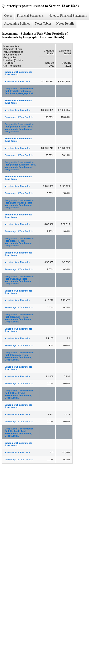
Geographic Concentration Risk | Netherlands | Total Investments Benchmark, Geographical (19, 204)
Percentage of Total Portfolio (19, 117)
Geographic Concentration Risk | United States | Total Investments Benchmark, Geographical (19, 128)
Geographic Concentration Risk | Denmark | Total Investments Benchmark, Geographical (19, 318)
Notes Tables (43, 23)
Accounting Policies (17, 23)
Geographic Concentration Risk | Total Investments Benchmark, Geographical (19, 91)
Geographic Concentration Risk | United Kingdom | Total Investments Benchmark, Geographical (20, 166)
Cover (8, 15)
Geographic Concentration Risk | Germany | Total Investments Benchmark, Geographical (19, 356)
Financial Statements (30, 15)
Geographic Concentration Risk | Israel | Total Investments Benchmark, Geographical (19, 242)
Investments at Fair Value (17, 81)
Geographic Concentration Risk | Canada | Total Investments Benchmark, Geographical (19, 280)
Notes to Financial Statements (68, 15)
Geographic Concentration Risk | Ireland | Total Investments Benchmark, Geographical (19, 432)
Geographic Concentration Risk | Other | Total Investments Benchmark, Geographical (19, 394)
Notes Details (65, 23)
